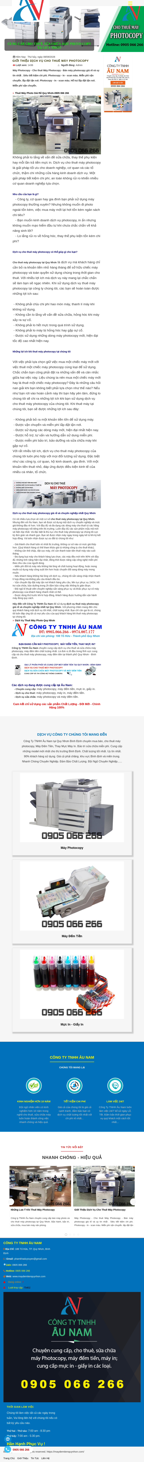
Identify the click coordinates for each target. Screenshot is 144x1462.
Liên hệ (45, 1458)
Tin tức (35, 1458)
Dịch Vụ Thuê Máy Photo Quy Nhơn (35, 620)
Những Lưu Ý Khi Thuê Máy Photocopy (33, 1209)
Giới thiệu (22, 1458)
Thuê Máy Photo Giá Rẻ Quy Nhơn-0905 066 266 (42, 93)
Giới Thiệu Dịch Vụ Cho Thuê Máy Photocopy (100, 1209)
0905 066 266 (19, 1265)
